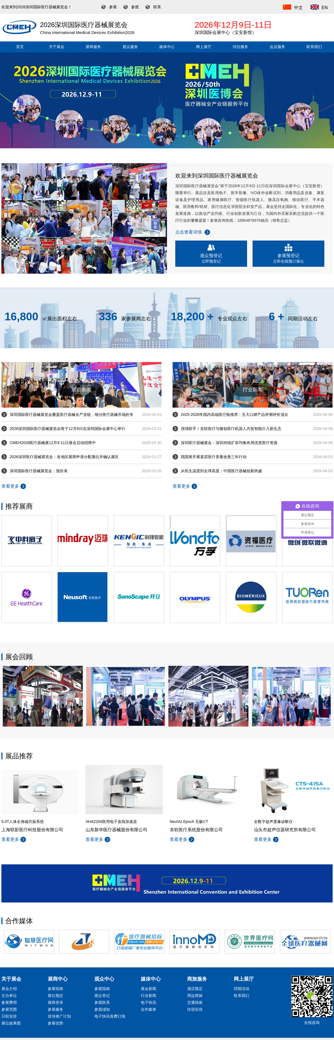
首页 (20, 47)
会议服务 (277, 47)
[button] (167, 145)
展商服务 (93, 47)
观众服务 (130, 47)
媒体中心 (167, 47)
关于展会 (56, 47)
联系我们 (314, 47)
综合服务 (240, 47)
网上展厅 (203, 47)
